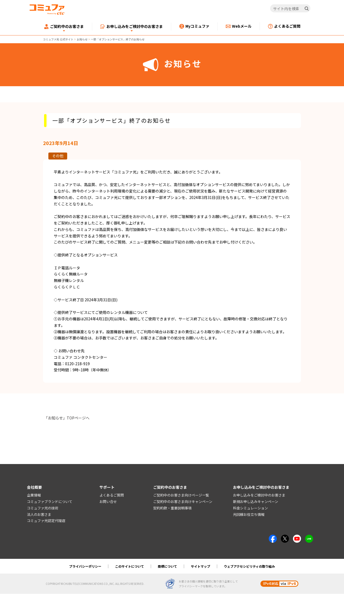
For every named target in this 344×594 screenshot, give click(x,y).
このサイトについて (129, 566)
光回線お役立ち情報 (248, 514)
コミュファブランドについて (49, 501)
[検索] (307, 9)
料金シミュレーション (250, 507)
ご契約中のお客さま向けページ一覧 (181, 495)
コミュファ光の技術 (42, 507)
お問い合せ (108, 501)
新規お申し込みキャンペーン (255, 501)
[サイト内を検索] (290, 9)
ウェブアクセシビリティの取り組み (249, 566)
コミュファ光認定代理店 (46, 520)
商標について (167, 566)
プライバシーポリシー (85, 566)
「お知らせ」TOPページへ (66, 418)
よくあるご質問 (111, 495)
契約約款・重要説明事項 (172, 507)
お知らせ (82, 39)
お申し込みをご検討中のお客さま (259, 495)
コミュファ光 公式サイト (58, 39)
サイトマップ (200, 566)
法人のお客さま (39, 514)
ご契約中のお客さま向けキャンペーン (182, 501)
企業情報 (34, 495)
